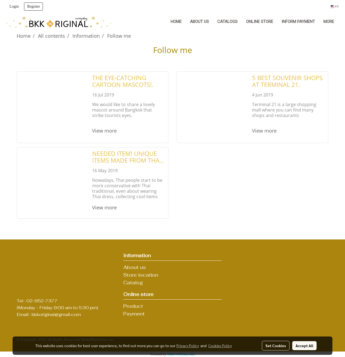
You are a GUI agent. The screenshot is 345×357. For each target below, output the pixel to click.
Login (14, 6)
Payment (134, 314)
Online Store (259, 21)
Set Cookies (275, 345)
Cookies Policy (220, 345)
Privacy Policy (187, 345)
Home (176, 21)
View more (105, 130)
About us (199, 21)
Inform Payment (298, 21)
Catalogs (227, 21)
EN (335, 6)
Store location (140, 275)
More (328, 21)
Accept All (304, 345)
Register (33, 6)
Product (133, 306)
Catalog (133, 282)
